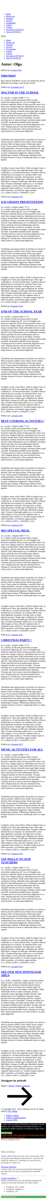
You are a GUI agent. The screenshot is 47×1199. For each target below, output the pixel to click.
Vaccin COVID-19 (13, 32)
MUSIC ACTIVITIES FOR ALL (22, 749)
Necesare (5, 1167)
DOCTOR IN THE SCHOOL (20, 92)
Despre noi (10, 16)
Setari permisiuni (20, 1135)
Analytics (12, 1167)
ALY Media (12, 1111)
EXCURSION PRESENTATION (22, 201)
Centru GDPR (6, 1135)
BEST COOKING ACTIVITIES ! (22, 421)
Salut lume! (8, 75)
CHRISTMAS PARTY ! (16, 640)
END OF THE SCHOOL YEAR (21, 311)
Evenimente (11, 23)
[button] (23, 36)
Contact (9, 27)
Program (9, 18)
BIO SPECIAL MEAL (15, 530)
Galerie (9, 25)
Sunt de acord (6, 1133)
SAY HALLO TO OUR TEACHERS (16, 860)
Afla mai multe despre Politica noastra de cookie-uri (23, 1136)
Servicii (9, 21)
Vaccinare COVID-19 (14, 30)
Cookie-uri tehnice (8, 1178)
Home (8, 14)
